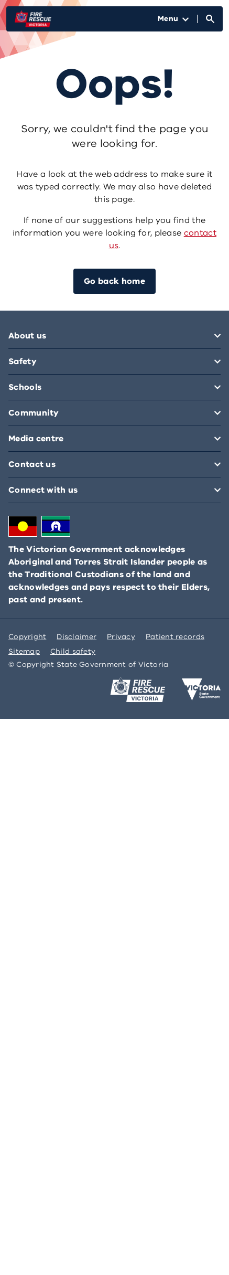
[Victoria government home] (201, 689)
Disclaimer (76, 637)
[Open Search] (210, 18)
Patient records (175, 637)
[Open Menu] (173, 18)
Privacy (121, 637)
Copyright (27, 637)
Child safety (72, 651)
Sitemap (24, 651)
